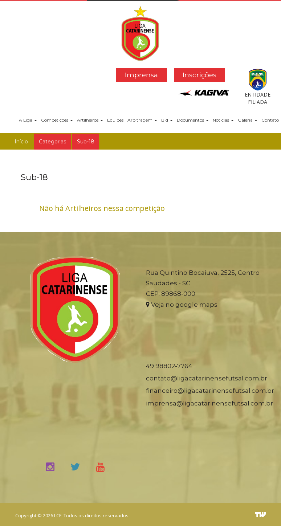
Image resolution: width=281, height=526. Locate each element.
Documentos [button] (193, 120)
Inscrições (199, 75)
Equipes (115, 120)
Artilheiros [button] (90, 120)
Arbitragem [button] (142, 120)
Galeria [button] (247, 120)
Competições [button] (57, 120)
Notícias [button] (223, 120)
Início (21, 141)
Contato (270, 120)
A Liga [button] (28, 120)
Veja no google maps (181, 304)
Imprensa (141, 75)
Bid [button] (167, 120)
